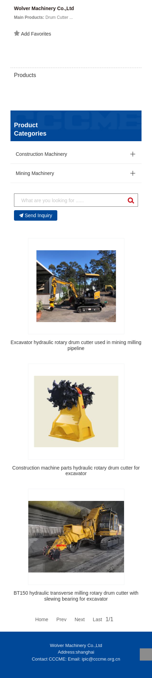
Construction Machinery (41, 154)
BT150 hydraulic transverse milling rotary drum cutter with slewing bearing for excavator (76, 596)
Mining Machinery (35, 173)
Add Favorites (32, 33)
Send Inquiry (35, 215)
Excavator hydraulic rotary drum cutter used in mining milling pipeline (75, 345)
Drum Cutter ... (43, 17)
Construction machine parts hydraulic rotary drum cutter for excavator (76, 471)
